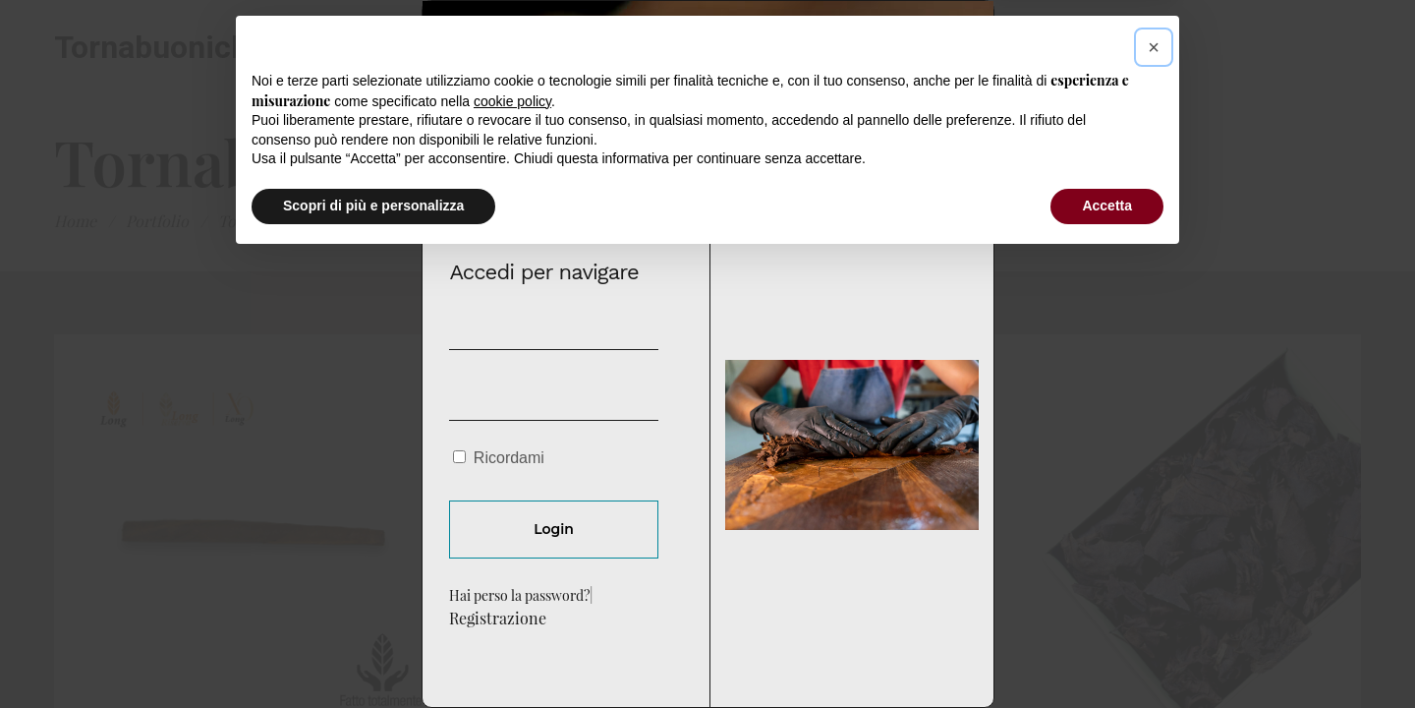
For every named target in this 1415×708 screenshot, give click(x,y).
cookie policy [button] (512, 550)
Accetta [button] (1107, 654)
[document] (707, 354)
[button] (1153, 495)
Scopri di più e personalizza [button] (373, 654)
